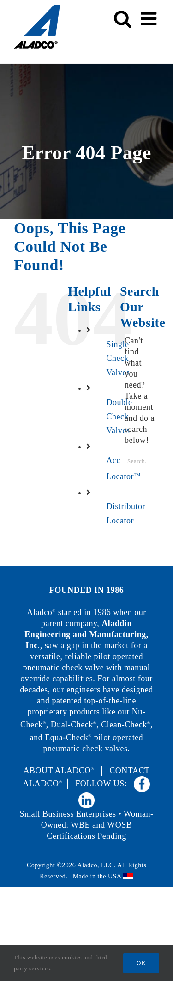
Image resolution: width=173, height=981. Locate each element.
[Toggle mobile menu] (150, 18)
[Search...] (139, 461)
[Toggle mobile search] (122, 18)
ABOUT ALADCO (59, 770)
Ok (141, 963)
